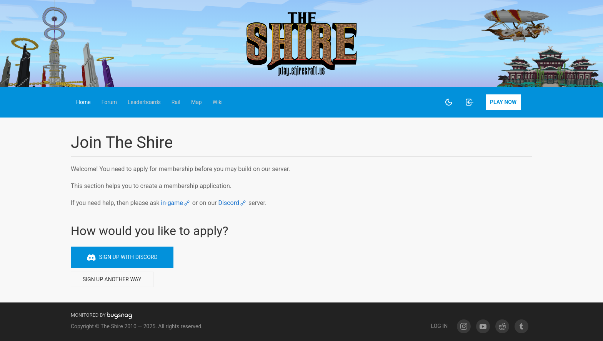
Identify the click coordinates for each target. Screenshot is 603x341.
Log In (439, 326)
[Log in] (469, 102)
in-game (175, 203)
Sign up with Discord (122, 257)
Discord (232, 203)
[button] (83, 102)
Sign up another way (112, 279)
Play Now (503, 102)
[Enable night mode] (448, 102)
